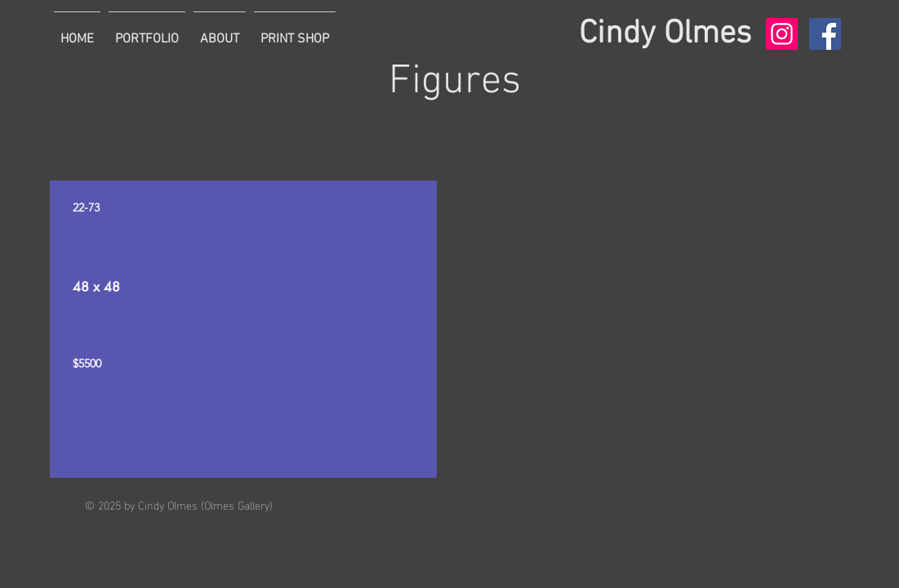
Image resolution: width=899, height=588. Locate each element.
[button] (147, 31)
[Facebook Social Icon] (825, 34)
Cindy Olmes (665, 34)
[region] (243, 329)
